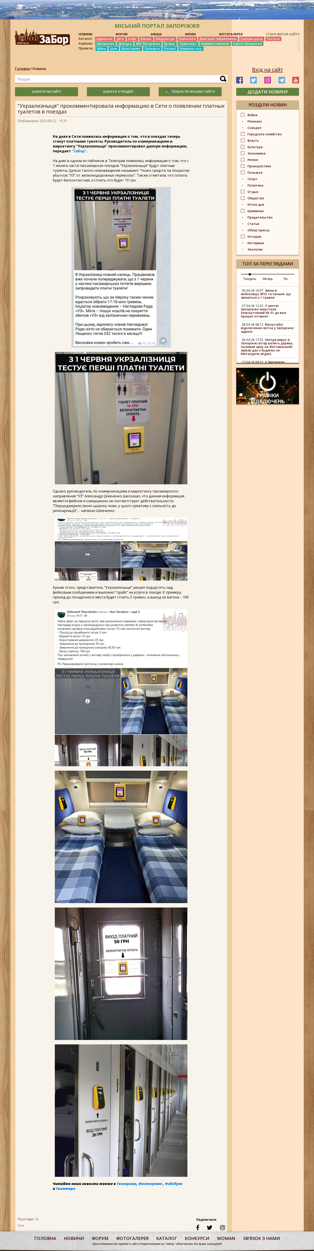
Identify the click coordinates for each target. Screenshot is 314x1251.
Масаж (146, 39)
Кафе (132, 39)
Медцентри (165, 39)
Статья (253, 224)
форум (100, 1238)
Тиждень (249, 279)
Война (252, 115)
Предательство (260, 217)
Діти (120, 39)
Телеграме (126, 1183)
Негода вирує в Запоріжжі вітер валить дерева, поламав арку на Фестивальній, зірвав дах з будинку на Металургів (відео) (267, 347)
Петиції (170, 48)
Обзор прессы (258, 230)
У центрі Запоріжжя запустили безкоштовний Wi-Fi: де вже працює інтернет (263, 311)
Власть (253, 140)
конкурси (197, 1238)
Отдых (252, 192)
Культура (255, 147)
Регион (252, 160)
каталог (166, 1238)
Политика (255, 185)
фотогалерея (132, 1238)
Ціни (113, 48)
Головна (22, 69)
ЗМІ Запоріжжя (148, 44)
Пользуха (152, 48)
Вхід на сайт (267, 69)
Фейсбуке (173, 1183)
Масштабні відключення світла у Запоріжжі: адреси (267, 328)
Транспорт (188, 44)
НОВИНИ (85, 34)
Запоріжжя (105, 44)
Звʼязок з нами (261, 1238)
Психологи (187, 39)
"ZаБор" (79, 151)
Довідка (125, 44)
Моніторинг (131, 48)
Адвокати (104, 39)
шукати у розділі (118, 91)
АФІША (156, 34)
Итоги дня (255, 204)
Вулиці (169, 44)
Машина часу (191, 48)
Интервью (255, 243)
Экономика (256, 153)
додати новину (267, 92)
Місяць (268, 279)
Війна (101, 48)
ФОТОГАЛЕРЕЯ (231, 34)
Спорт (252, 179)
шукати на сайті (46, 91)
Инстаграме (150, 1183)
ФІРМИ (190, 34)
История (254, 236)
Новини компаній (215, 44)
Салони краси (252, 39)
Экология (255, 249)
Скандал (254, 128)
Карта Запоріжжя (247, 44)
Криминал (255, 211)
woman (226, 1238)
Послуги (273, 39)
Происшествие (259, 166)
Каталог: (86, 38)
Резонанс (254, 121)
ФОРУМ (122, 34)
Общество (255, 198)
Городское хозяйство (264, 134)
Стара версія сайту (283, 34)
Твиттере (65, 1188)
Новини (39, 69)
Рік (286, 279)
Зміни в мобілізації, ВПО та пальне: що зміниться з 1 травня (266, 294)
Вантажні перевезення (218, 39)
